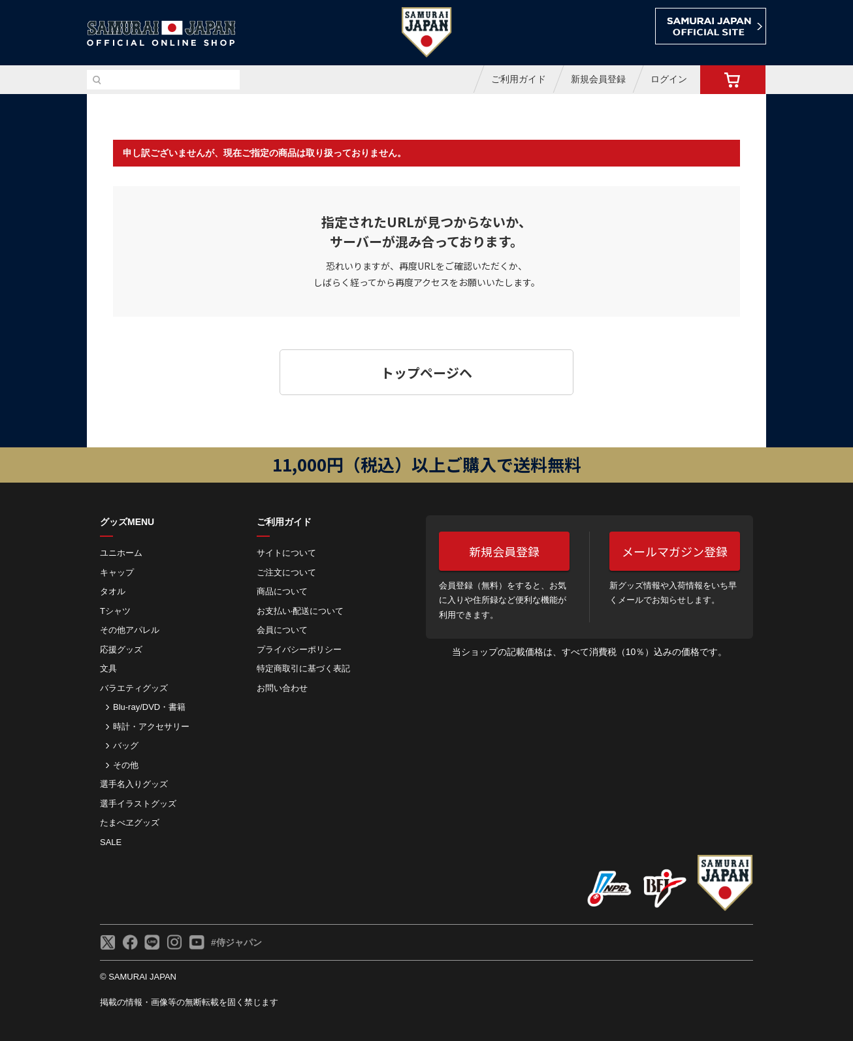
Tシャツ (115, 611)
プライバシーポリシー (299, 649)
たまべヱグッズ (129, 822)
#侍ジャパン (236, 942)
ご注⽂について (286, 572)
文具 (108, 668)
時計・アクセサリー (151, 726)
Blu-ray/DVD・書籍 (149, 707)
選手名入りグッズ (134, 784)
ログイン (669, 79)
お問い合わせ (282, 688)
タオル (112, 591)
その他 (125, 765)
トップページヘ (426, 372)
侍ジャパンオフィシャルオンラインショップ (161, 33)
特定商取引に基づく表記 (303, 668)
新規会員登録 (598, 79)
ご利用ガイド (518, 79)
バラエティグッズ (134, 688)
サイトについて (286, 553)
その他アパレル (129, 630)
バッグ (125, 745)
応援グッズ (121, 649)
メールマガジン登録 (675, 551)
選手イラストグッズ (138, 804)
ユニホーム (121, 553)
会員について (282, 630)
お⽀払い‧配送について (300, 611)
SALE (110, 842)
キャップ (117, 572)
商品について (282, 591)
